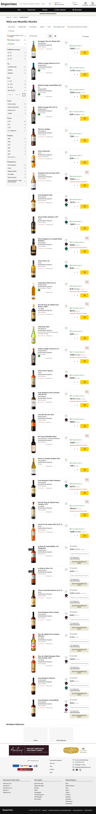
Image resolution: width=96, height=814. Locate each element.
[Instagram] (74, 770)
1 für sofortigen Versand (77, 112)
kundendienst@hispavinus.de (83, 767)
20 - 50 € (17, 87)
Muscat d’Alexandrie (17, 107)
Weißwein (17, 73)
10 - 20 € (17, 84)
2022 (17, 154)
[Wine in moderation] (25, 770)
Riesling (36, 788)
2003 (17, 148)
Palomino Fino (17, 110)
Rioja (67, 783)
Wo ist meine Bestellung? (81, 760)
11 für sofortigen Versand (77, 352)
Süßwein (42, 27)
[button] (85, 4)
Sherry (36, 790)
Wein (19, 10)
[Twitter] (80, 770)
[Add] (84, 53)
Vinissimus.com (7, 783)
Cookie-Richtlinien (88, 810)
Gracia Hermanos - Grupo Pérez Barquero (17, 181)
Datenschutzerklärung (75, 558)
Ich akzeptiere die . (75, 557)
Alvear (48, 27)
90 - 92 (17, 52)
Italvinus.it (6, 790)
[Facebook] (77, 770)
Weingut (44, 10)
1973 (17, 144)
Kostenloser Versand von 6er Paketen (77, 27)
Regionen (8, 17)
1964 (17, 141)
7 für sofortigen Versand (77, 396)
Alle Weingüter (38, 797)
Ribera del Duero (70, 785)
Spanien (15, 17)
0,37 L (17, 127)
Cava (67, 788)
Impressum (44, 810)
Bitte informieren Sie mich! (79, 562)
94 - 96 (17, 59)
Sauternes (68, 799)
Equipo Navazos (17, 177)
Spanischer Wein (38, 783)
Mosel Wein (69, 803)
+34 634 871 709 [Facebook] (79, 762)
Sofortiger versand (59, 27)
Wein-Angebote (60, 10)
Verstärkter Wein (22, 27)
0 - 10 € (17, 81)
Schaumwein (31, 10)
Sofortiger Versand (76, 46)
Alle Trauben (37, 799)
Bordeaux (68, 797)
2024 (17, 138)
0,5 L (17, 124)
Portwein (68, 794)
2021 (17, 151)
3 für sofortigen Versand (77, 68)
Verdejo (17, 113)
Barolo (67, 790)
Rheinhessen (69, 801)
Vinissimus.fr (6, 785)
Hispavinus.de (7, 792)
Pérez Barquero (33, 27)
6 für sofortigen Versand (77, 375)
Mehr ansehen (12, 157)
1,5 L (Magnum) (17, 130)
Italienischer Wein (39, 785)
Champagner (37, 792)
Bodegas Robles (17, 171)
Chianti (67, 792)
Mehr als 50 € (17, 90)
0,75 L (17, 121)
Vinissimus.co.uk (7, 788)
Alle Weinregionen (39, 794)
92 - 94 (17, 55)
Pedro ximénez (11, 27)
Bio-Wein (11, 31)
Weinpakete (77, 10)
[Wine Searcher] (75, 750)
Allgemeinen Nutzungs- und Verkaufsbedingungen (59, 810)
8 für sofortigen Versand (77, 308)
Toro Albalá (17, 174)
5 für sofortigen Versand (77, 242)
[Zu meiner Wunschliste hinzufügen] (66, 42)
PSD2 (15, 766)
